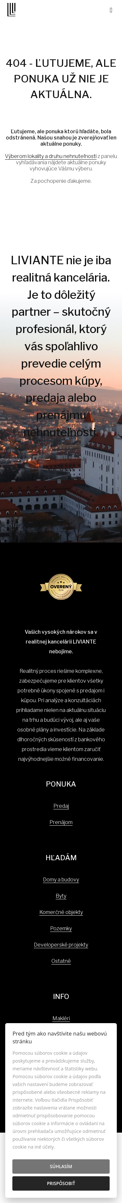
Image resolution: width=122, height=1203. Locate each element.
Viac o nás (61, 469)
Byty (61, 896)
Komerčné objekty (61, 912)
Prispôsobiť (61, 1183)
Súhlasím (61, 1166)
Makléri (61, 1018)
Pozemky (61, 928)
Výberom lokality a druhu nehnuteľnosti (51, 156)
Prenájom (61, 822)
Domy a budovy (61, 880)
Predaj (61, 806)
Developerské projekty (61, 945)
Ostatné (61, 961)
